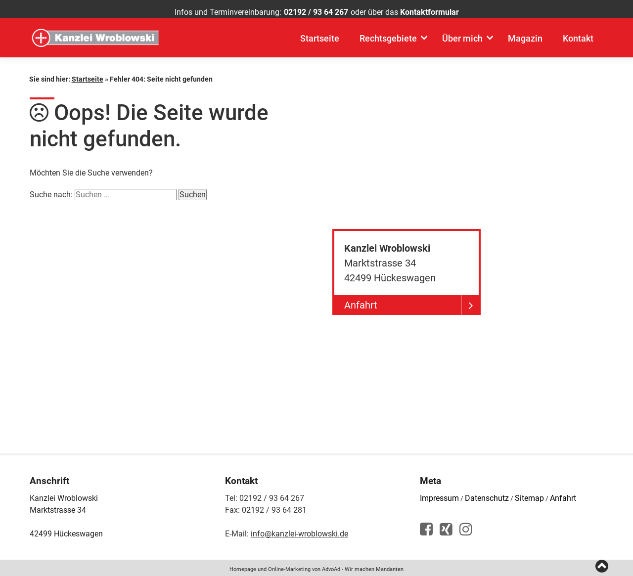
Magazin (525, 45)
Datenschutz (487, 494)
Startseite (319, 45)
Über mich (462, 45)
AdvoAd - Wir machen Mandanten (363, 566)
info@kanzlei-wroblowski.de (299, 530)
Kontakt (578, 45)
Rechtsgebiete (388, 45)
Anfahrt (563, 494)
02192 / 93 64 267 (316, 12)
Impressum (439, 494)
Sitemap (529, 494)
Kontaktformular (429, 12)
